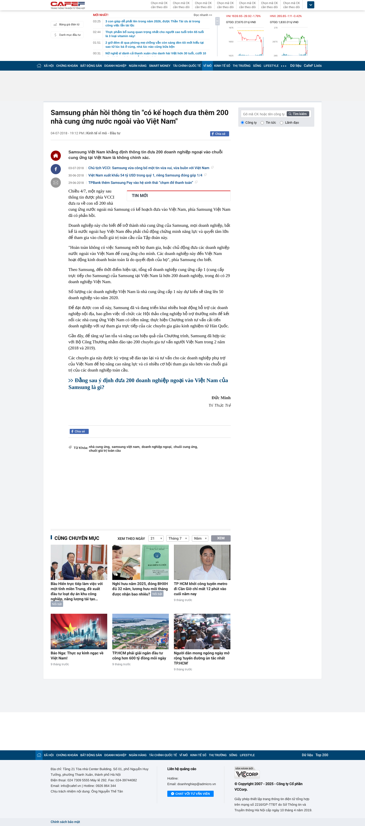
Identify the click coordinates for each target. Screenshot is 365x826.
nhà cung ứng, (100, 447)
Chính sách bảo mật (65, 822)
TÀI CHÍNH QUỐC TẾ (187, 66)
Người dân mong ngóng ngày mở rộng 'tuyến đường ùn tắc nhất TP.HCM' (201, 658)
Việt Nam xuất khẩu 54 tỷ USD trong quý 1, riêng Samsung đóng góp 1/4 (147, 175)
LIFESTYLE (271, 66)
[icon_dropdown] (310, 5)
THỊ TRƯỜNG (241, 66)
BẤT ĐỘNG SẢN (91, 66)
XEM (221, 538)
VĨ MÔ (207, 66)
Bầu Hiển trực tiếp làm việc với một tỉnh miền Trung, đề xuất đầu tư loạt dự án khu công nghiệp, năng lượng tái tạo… (77, 591)
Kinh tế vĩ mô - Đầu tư (103, 133)
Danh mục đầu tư (66, 35)
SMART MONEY (159, 66)
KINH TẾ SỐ (222, 66)
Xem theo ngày (131, 539)
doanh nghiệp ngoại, (157, 447)
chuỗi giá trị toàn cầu (105, 451)
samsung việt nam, (126, 447)
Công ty (251, 122)
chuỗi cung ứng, (186, 447)
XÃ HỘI (49, 66)
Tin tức (271, 122)
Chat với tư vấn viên (190, 794)
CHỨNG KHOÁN (67, 66)
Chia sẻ (220, 134)
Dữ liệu (295, 66)
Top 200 (322, 755)
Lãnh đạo (292, 122)
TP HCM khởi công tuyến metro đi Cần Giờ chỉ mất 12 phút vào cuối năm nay (200, 588)
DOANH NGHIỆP (115, 66)
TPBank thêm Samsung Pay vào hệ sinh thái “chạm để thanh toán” (142, 183)
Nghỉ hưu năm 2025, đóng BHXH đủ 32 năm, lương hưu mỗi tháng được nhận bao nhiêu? (140, 588)
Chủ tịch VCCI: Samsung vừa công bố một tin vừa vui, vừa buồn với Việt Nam (151, 168)
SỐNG (257, 66)
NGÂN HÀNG (138, 66)
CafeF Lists (313, 66)
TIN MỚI (140, 195)
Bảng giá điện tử (66, 24)
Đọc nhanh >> (203, 15)
